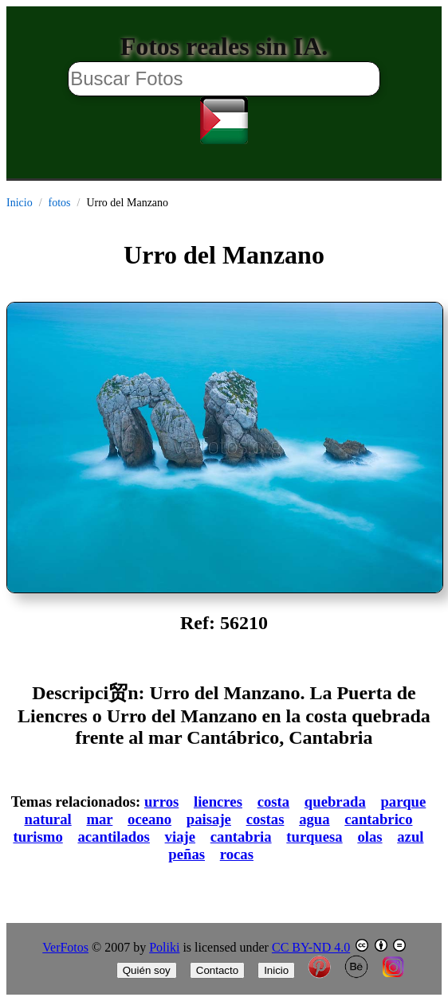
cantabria (241, 836)
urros (161, 801)
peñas (186, 854)
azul (410, 836)
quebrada (335, 801)
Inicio (19, 203)
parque (403, 801)
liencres (218, 801)
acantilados (113, 836)
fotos (60, 203)
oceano (149, 819)
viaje (180, 836)
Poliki (164, 947)
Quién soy (147, 970)
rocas (236, 854)
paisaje (209, 819)
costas (265, 819)
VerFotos (65, 947)
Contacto (217, 970)
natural (47, 819)
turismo (37, 836)
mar (99, 819)
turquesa (314, 836)
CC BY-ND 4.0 (311, 947)
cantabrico (378, 819)
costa (273, 801)
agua (314, 819)
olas (369, 836)
